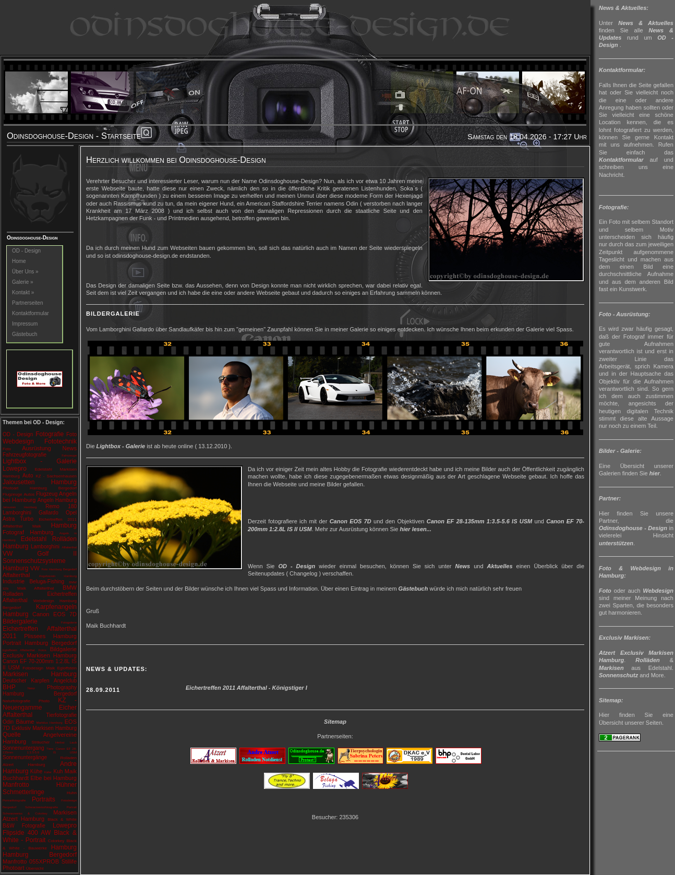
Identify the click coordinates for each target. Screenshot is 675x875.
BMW (70, 587)
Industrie (14, 581)
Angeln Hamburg (57, 500)
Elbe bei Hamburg (53, 778)
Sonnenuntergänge (25, 757)
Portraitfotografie (14, 800)
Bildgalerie (63, 649)
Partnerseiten (27, 303)
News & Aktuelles (645, 23)
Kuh (58, 771)
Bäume (25, 721)
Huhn (72, 792)
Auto (27, 475)
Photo (44, 701)
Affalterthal (69, 547)
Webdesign (18, 441)
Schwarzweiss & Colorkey (25, 813)
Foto (71, 434)
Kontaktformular (30, 313)
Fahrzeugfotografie (24, 455)
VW (35, 568)
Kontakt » (23, 292)
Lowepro (15, 468)
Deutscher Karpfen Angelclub (40, 681)
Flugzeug (46, 494)
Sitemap (335, 721)
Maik (36, 526)
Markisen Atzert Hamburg (40, 815)
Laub (73, 742)
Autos (28, 494)
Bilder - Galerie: (620, 451)
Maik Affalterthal (35, 588)
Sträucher (41, 742)
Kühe (36, 771)
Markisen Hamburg (40, 674)
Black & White (62, 819)
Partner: (610, 498)
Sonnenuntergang (23, 748)
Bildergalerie (20, 621)
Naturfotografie (16, 701)
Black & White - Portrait (40, 836)
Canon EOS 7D (54, 614)
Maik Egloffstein (61, 668)
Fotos (42, 650)
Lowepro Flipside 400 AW (40, 829)
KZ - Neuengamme (40, 704)
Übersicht (35, 868)
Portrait (72, 807)
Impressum (25, 324)
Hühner (66, 784)
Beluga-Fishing (46, 581)
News (70, 448)
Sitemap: (611, 700)
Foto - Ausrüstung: (624, 314)
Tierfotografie (61, 715)
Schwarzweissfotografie (41, 807)
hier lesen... (415, 529)
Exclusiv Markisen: (624, 637)
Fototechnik (60, 441)
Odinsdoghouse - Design (633, 528)
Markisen (611, 668)
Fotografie (49, 434)
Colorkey (56, 840)
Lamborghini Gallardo (30, 513)
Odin (8, 722)
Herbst (60, 742)
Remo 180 (61, 506)
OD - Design (26, 251)
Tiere (49, 748)
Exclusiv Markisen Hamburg (40, 655)
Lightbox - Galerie (40, 461)
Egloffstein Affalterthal (19, 650)
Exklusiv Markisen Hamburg (44, 728)
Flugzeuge (12, 494)
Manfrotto (16, 784)
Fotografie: (614, 207)
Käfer (48, 772)
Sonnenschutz (618, 675)
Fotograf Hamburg (28, 532)
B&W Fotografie (24, 826)
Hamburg (64, 525)
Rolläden (647, 660)
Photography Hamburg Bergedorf (40, 691)
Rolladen (13, 594)
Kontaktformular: (622, 70)
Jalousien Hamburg (20, 507)
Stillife (69, 861)
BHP (9, 687)
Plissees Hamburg (50, 636)
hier (654, 473)
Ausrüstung (36, 448)
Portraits (43, 799)
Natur (31, 688)
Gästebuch (24, 334)
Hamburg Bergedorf (40, 854)
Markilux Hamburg (50, 722)
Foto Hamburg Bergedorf (59, 569)
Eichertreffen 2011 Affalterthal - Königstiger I (246, 688)
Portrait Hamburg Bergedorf (40, 643)
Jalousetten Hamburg (40, 482)
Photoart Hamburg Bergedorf (40, 488)
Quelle (12, 734)
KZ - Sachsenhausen (56, 476)
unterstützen (616, 543)
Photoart (14, 868)
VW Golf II (40, 553)
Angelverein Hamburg (58, 576)
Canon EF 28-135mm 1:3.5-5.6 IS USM (40, 750)
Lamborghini (45, 546)
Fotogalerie (69, 622)
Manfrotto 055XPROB (31, 861)
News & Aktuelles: (623, 8)
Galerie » (22, 282)
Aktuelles (500, 566)
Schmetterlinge (23, 792)
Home (19, 261)
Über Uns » (25, 271)
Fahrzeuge (69, 455)
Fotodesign (32, 668)
